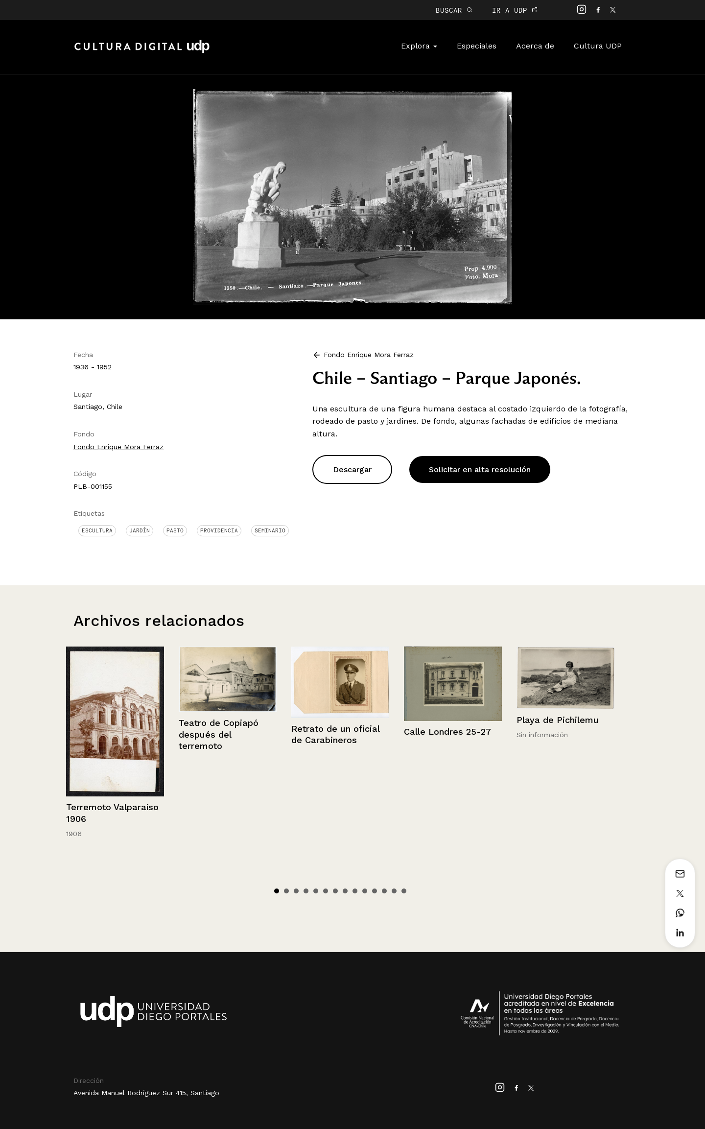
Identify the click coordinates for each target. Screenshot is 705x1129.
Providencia (219, 530)
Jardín (139, 530)
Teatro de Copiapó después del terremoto (218, 734)
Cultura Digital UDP (142, 52)
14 (403, 891)
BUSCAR (454, 10)
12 (384, 891)
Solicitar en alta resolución (480, 469)
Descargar (352, 469)
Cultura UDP (598, 45)
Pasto (175, 530)
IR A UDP (515, 10)
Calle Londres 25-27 (447, 731)
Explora (419, 45)
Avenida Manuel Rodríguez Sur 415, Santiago (146, 1093)
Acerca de (535, 45)
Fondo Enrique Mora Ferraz (118, 447)
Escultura (97, 530)
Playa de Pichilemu (558, 720)
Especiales (476, 45)
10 (364, 891)
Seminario (270, 530)
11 (374, 891)
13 (394, 891)
